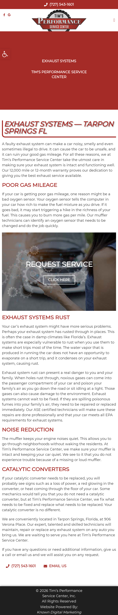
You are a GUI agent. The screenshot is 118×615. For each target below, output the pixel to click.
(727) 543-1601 (59, 4)
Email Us (55, 566)
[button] (114, 20)
